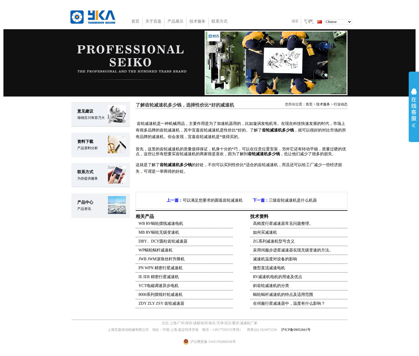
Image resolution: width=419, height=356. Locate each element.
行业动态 (340, 104)
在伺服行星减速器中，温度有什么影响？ (289, 303)
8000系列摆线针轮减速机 (161, 294)
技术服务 (197, 21)
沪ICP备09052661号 (296, 330)
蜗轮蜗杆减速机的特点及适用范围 (283, 294)
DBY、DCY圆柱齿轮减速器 (163, 241)
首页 (135, 21)
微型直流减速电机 (269, 268)
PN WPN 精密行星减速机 (161, 268)
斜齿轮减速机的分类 (271, 286)
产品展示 (175, 21)
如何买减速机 (265, 232)
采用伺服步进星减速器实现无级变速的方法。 (293, 250)
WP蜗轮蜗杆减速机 (156, 250)
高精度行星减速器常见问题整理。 (283, 223)
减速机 (151, 123)
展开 (414, 108)
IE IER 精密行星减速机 (159, 277)
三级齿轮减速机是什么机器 (293, 200)
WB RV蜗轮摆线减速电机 (161, 223)
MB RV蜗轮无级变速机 (159, 232)
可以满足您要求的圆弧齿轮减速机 (213, 200)
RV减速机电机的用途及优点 (277, 277)
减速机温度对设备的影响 (275, 259)
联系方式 (220, 21)
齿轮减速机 (170, 165)
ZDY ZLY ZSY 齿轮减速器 (161, 303)
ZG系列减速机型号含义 (274, 241)
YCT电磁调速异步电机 (159, 286)
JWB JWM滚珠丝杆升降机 (162, 259)
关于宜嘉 (153, 21)
